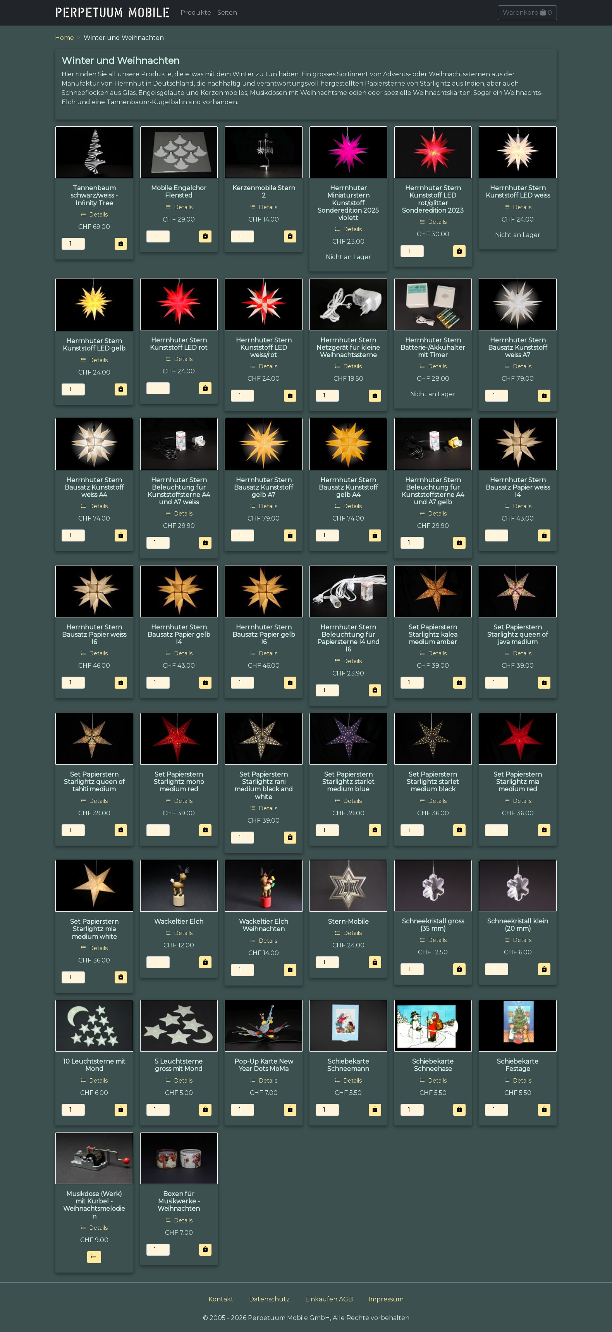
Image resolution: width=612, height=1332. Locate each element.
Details (94, 214)
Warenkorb (527, 12)
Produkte (196, 12)
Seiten (227, 12)
